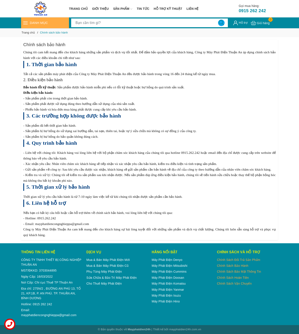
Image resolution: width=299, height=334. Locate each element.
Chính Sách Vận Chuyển (234, 283)
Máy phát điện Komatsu (169, 283)
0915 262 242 (252, 8)
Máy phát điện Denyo (167, 260)
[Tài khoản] (240, 23)
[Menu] (25, 23)
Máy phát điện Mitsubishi (169, 265)
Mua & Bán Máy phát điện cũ (107, 265)
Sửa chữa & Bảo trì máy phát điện (111, 277)
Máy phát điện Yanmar (168, 289)
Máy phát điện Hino (166, 301)
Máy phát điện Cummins (169, 271)
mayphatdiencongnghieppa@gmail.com (48, 315)
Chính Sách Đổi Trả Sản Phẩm (238, 260)
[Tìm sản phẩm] (149, 22)
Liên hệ (192, 8)
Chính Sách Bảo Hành (232, 265)
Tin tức (143, 8)
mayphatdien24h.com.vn (185, 329)
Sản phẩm (123, 9)
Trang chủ (78, 8)
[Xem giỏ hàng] (260, 22)
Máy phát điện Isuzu (166, 295)
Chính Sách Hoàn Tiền (233, 277)
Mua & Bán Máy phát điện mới (108, 260)
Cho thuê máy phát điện (104, 283)
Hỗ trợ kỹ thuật (168, 8)
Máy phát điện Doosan (168, 277)
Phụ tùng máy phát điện (104, 271)
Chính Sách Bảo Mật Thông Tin (239, 271)
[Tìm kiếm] (221, 23)
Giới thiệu (100, 8)
